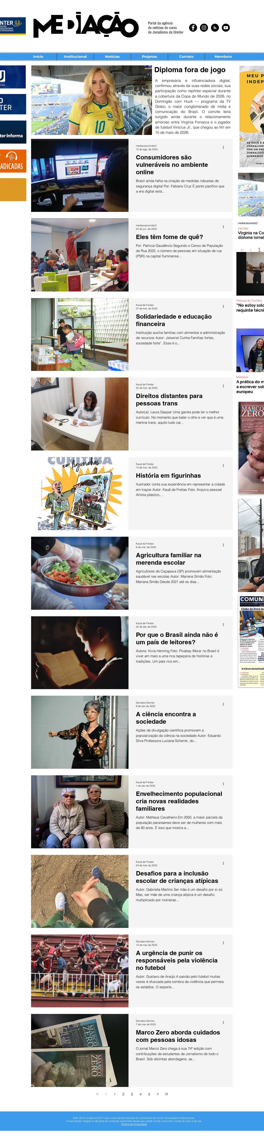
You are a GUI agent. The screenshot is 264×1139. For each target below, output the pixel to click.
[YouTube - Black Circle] (226, 28)
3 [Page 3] (132, 1094)
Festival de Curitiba (249, 300)
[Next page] (158, 1094)
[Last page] (166, 1094)
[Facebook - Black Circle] (193, 28)
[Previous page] (251, 250)
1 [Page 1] (259, 250)
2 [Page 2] (123, 1094)
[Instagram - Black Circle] (204, 28)
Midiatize (242, 377)
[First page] (242, 250)
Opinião (243, 228)
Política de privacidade (134, 1124)
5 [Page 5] (149, 1094)
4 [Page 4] (140, 1094)
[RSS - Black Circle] (215, 28)
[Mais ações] (224, 147)
